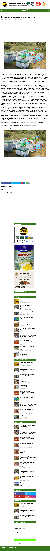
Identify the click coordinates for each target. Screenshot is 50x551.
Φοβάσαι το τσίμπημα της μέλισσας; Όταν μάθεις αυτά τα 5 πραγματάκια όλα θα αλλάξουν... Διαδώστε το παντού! (27, 464)
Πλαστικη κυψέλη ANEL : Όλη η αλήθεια (26, 318)
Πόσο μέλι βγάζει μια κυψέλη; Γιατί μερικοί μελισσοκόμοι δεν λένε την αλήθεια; (27, 348)
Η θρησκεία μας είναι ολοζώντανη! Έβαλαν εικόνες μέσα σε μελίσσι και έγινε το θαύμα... (27, 307)
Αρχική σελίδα (4, 14)
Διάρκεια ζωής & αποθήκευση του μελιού (26, 300)
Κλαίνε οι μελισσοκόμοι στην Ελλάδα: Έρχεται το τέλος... (27, 329)
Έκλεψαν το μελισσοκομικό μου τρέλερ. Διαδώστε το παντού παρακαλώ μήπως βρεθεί (28, 484)
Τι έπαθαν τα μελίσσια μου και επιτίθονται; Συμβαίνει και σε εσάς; (27, 416)
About (42, 548)
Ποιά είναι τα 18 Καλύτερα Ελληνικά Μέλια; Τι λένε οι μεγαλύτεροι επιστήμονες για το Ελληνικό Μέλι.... (27, 478)
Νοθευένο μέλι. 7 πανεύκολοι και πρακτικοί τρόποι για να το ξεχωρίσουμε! (26, 411)
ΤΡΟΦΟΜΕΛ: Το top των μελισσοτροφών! (25, 353)
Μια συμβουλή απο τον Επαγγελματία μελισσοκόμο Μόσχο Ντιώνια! (27, 312)
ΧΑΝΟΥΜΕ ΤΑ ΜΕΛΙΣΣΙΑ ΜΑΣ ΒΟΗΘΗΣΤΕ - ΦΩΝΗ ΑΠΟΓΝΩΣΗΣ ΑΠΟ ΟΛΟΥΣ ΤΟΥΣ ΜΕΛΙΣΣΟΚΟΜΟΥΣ (28, 335)
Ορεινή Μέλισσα (5, 19)
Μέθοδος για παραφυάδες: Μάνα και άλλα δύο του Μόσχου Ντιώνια (27, 323)
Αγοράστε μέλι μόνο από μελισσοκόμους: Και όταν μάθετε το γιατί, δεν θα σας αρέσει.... (27, 341)
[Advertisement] (25, 31)
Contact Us (47, 548)
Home (39, 548)
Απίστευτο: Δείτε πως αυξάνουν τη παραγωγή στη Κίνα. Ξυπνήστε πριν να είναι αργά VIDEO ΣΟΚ (28, 457)
